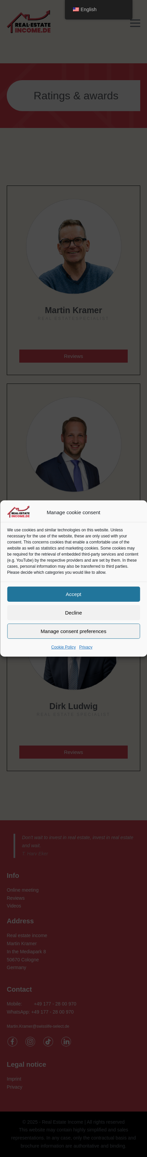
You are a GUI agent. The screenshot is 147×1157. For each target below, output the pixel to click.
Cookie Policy (63, 647)
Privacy (85, 647)
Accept (73, 594)
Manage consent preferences (73, 631)
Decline (73, 612)
